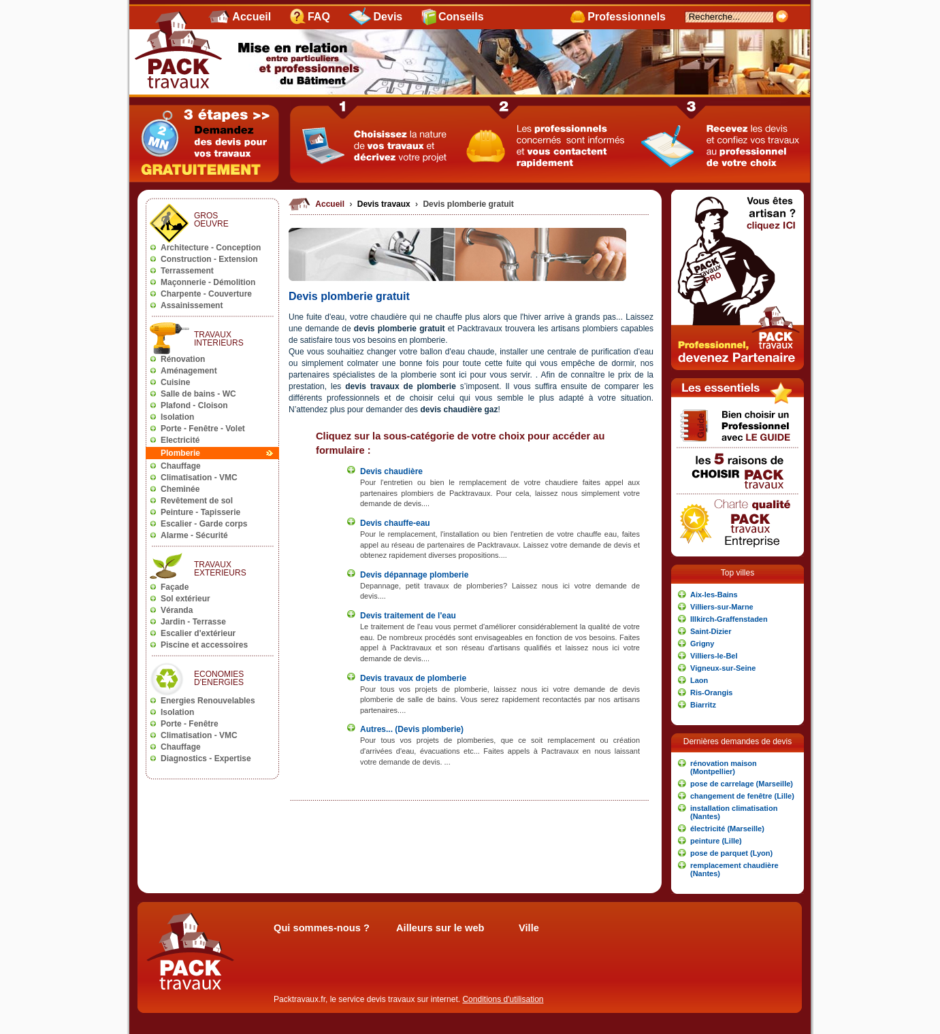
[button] (737, 594)
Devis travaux (384, 204)
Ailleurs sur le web (440, 927)
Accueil (251, 16)
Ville (529, 927)
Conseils (461, 16)
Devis (388, 16)
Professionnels (626, 16)
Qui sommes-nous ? (322, 927)
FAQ (319, 16)
